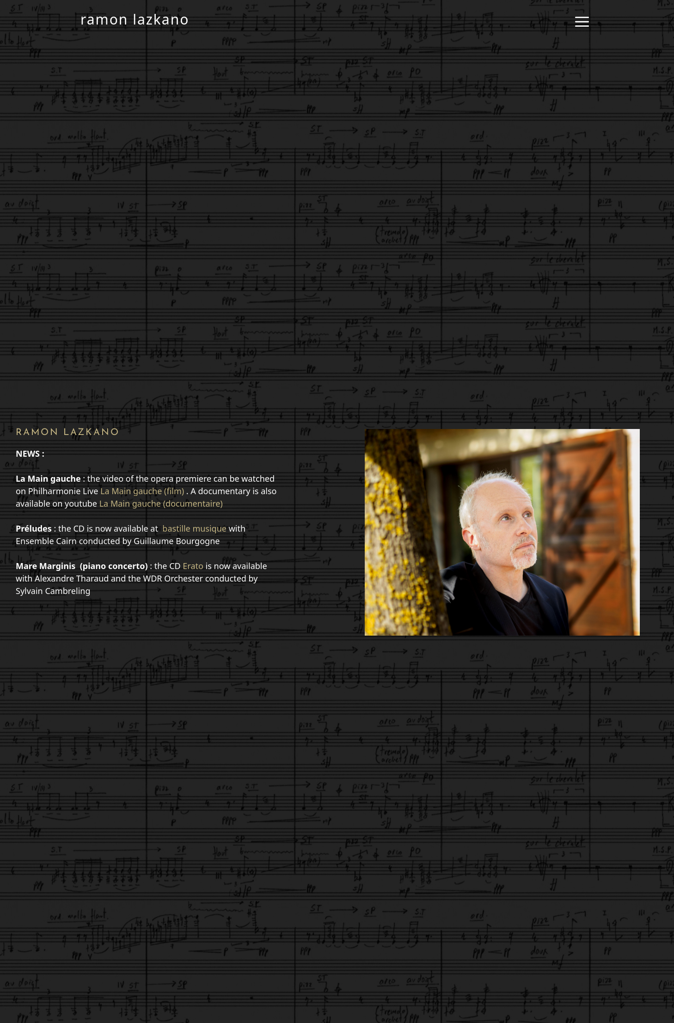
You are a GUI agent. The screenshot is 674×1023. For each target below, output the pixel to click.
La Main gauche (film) (142, 490)
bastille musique (194, 528)
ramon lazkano (134, 19)
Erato (194, 565)
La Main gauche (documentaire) (161, 503)
